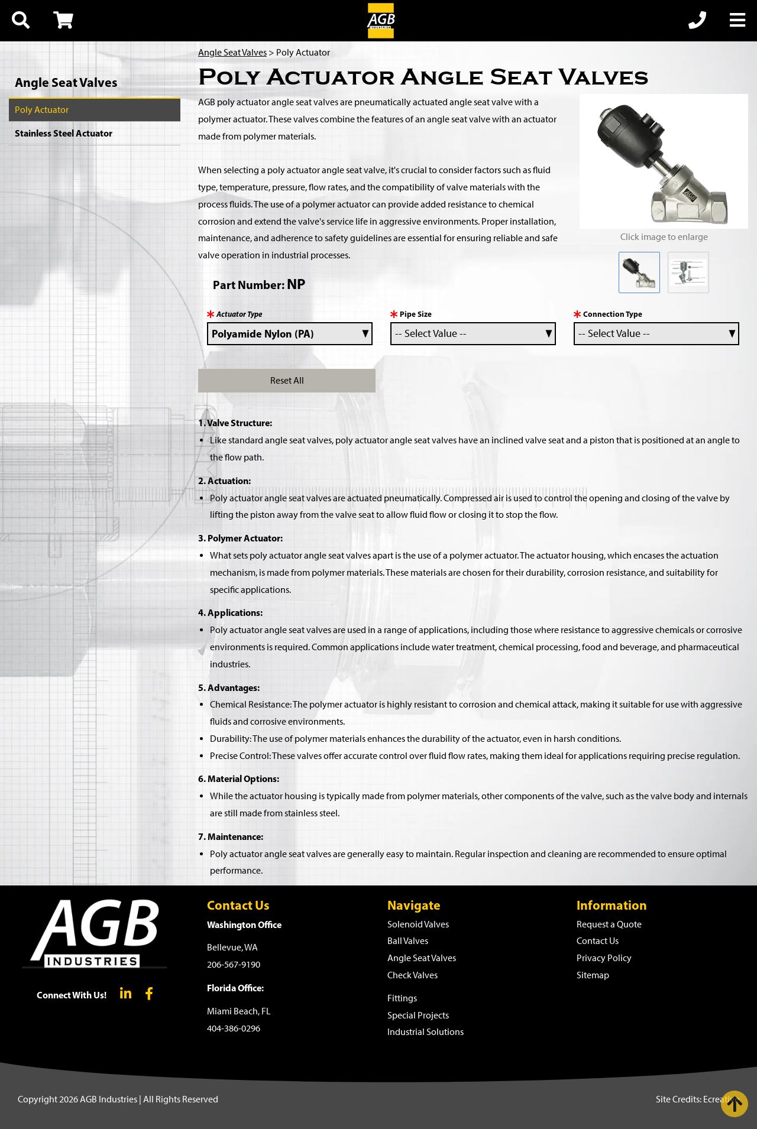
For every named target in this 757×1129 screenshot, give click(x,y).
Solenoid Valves (418, 924)
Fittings (402, 998)
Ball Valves (407, 940)
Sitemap (593, 975)
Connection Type (612, 314)
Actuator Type (239, 314)
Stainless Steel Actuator (63, 133)
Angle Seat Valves (66, 82)
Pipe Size (416, 314)
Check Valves (412, 975)
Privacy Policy (604, 957)
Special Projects (418, 1015)
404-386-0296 (233, 1028)
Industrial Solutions (425, 1031)
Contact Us (598, 940)
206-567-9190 (233, 964)
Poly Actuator (42, 109)
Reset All (287, 380)
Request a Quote (609, 924)
